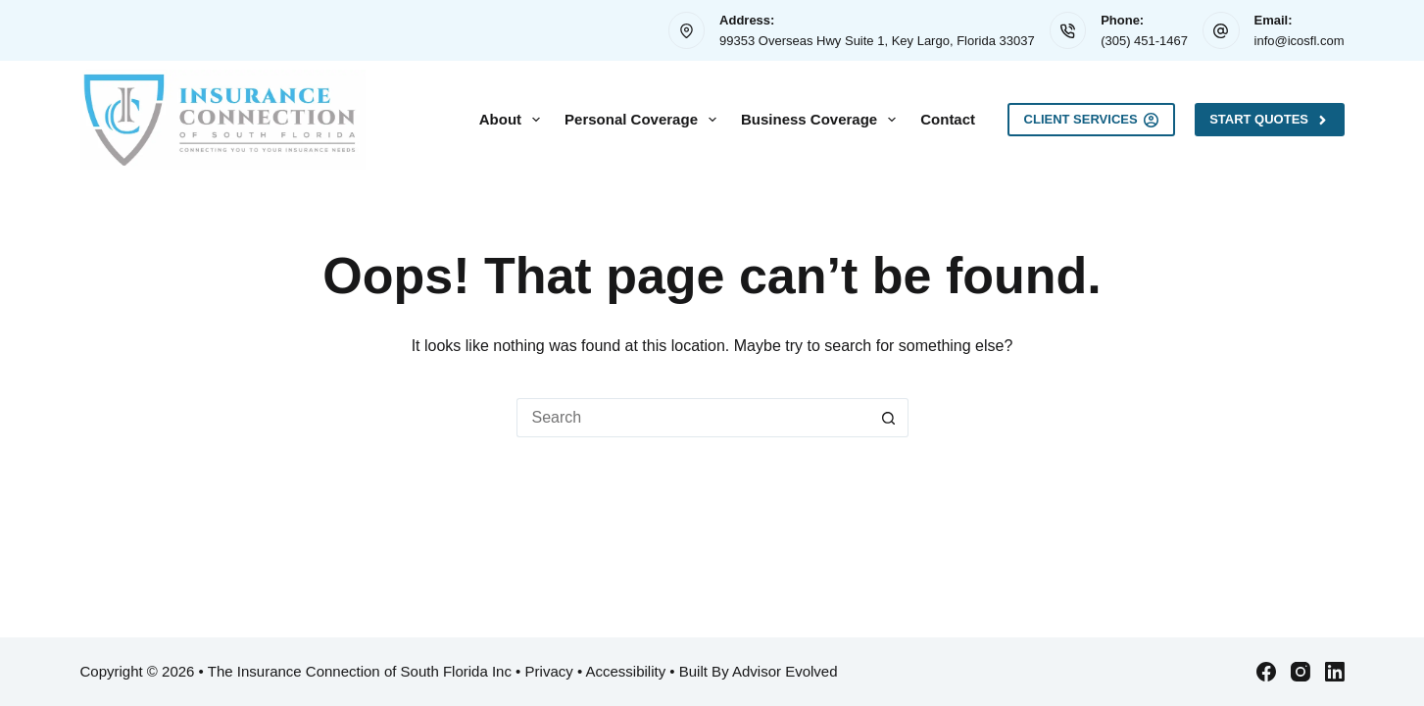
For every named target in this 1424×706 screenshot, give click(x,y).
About (513, 119)
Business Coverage (822, 119)
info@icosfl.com (1299, 40)
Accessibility (626, 671)
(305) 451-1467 (1144, 40)
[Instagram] (1300, 671)
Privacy (549, 671)
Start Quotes (1269, 119)
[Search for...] (692, 417)
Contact (947, 119)
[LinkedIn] (1335, 671)
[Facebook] (1266, 671)
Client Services (1091, 119)
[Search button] (888, 417)
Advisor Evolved (785, 671)
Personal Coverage (644, 119)
